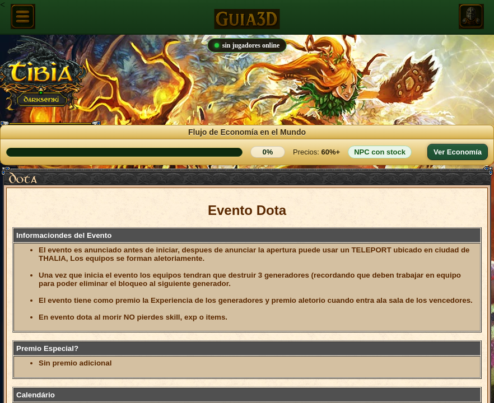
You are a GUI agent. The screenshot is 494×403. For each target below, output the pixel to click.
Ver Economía (458, 152)
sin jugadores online (247, 45)
